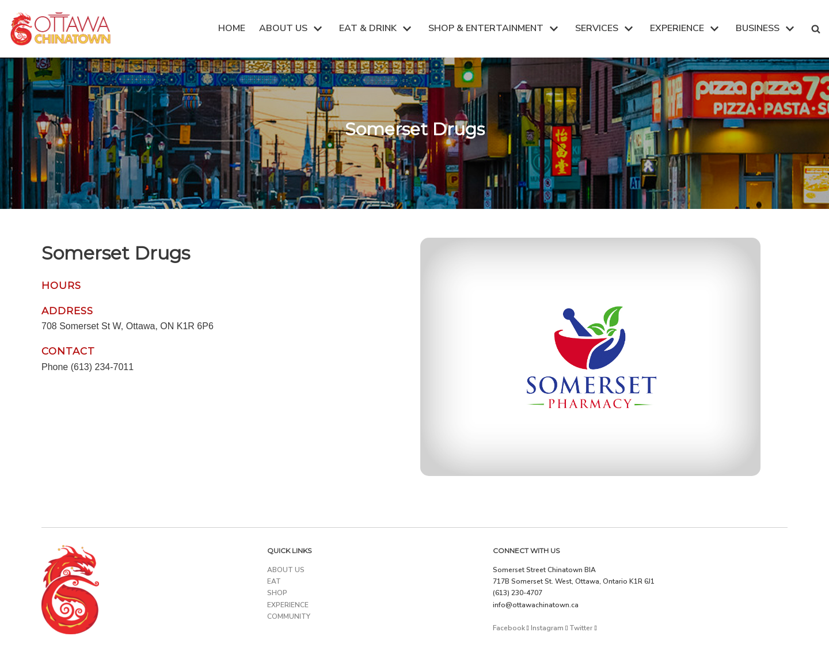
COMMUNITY (288, 616)
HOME (231, 28)
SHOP (277, 592)
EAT (274, 581)
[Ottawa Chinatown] (60, 29)
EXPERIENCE (288, 605)
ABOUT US (286, 569)
